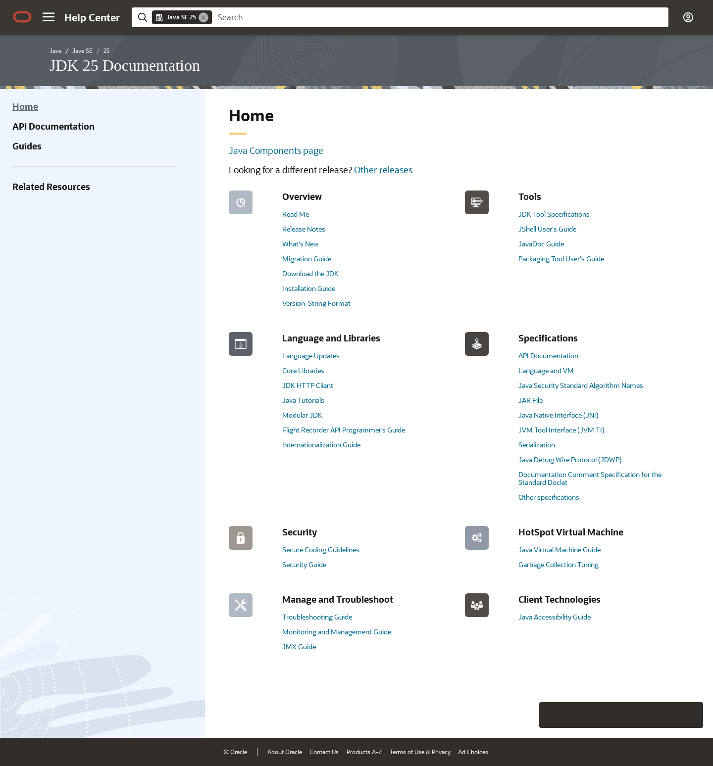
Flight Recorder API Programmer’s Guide (343, 429)
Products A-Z (364, 752)
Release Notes (303, 229)
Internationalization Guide (321, 444)
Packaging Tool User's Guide (561, 258)
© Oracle (235, 752)
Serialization (536, 444)
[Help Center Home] (92, 17)
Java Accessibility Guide (554, 617)
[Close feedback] (552, 715)
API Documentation (53, 126)
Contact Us (324, 752)
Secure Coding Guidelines (320, 549)
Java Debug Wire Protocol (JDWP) (570, 459)
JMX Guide (299, 646)
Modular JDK (302, 415)
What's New (300, 243)
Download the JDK (310, 273)
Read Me (295, 214)
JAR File (530, 400)
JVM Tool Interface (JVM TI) (561, 429)
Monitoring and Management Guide (336, 631)
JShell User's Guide (547, 229)
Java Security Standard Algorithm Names (580, 385)
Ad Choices (473, 752)
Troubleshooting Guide (317, 617)
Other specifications (548, 497)
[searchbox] (440, 17)
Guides (27, 146)
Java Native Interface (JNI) (558, 415)
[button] (48, 17)
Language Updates (311, 355)
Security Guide (304, 564)
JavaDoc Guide (541, 243)
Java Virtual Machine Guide (559, 549)
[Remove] (203, 17)
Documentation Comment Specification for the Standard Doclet (590, 478)
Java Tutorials (303, 400)
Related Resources (51, 186)
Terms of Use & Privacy (420, 752)
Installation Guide (308, 288)
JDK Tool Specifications (554, 214)
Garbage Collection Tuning (558, 564)
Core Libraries (303, 370)
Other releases (383, 170)
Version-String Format (316, 303)
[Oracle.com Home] (22, 16)
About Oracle (284, 752)
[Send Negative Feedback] (664, 715)
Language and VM (546, 370)
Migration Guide (306, 258)
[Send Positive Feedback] (690, 715)
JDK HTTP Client (307, 385)
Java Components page (276, 150)
